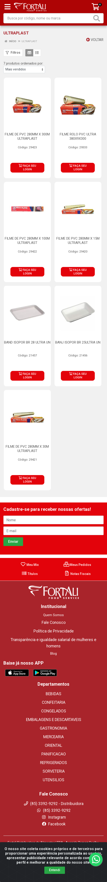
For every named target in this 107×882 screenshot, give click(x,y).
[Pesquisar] (97, 18)
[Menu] (7, 7)
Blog (53, 653)
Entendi (54, 870)
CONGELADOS (53, 711)
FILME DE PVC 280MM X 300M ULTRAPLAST (27, 136)
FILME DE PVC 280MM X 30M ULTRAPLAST (27, 449)
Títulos (29, 574)
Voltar (94, 40)
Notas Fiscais (77, 574)
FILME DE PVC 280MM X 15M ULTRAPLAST (78, 240)
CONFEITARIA (53, 702)
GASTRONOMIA (53, 728)
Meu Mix (29, 565)
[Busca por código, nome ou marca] (48, 18)
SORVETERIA (54, 771)
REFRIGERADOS (53, 762)
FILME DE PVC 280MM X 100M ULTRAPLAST (27, 240)
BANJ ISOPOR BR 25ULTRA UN (77, 342)
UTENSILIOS (53, 780)
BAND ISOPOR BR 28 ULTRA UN (27, 342)
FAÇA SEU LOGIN (27, 167)
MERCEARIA (53, 737)
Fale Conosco (54, 622)
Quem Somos (53, 615)
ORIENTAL (53, 745)
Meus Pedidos (77, 565)
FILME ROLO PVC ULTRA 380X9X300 (78, 136)
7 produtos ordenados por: (23, 63)
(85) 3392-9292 (53, 810)
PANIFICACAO (53, 754)
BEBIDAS (53, 694)
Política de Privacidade (53, 631)
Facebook (54, 824)
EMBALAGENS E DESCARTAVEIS (53, 719)
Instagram (53, 817)
